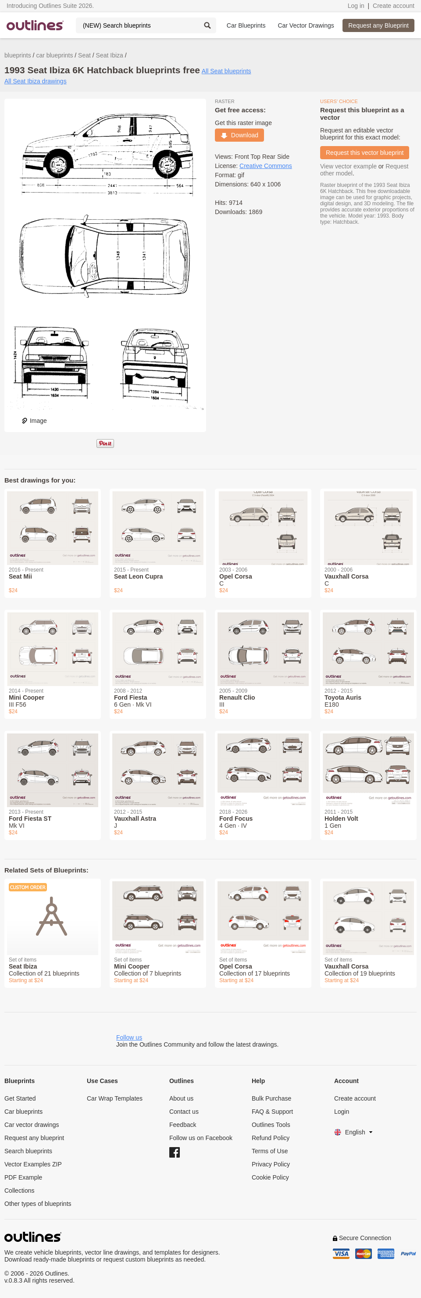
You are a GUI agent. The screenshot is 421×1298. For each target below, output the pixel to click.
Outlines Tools (271, 1124)
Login (341, 1111)
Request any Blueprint (378, 25)
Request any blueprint (34, 1137)
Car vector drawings (31, 1124)
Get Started (20, 1098)
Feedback (182, 1124)
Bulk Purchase (271, 1098)
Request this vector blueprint (364, 152)
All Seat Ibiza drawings (35, 81)
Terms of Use (270, 1151)
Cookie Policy (270, 1177)
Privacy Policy (271, 1164)
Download (239, 135)
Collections (19, 1190)
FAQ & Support (272, 1111)
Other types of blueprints (37, 1203)
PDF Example (23, 1177)
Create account (393, 5)
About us (181, 1098)
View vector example (348, 166)
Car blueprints (23, 1111)
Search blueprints (28, 1151)
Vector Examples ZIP (33, 1164)
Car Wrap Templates (115, 1098)
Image (34, 420)
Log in (356, 5)
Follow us (129, 1037)
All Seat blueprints (226, 71)
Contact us (184, 1111)
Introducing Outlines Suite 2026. (50, 5)
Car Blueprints (246, 25)
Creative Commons (265, 165)
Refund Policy (270, 1137)
